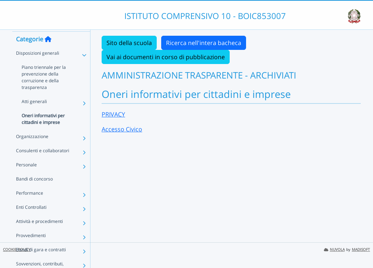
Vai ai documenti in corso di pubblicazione (165, 57)
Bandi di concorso (34, 192)
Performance (29, 206)
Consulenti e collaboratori (42, 164)
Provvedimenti (31, 249)
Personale (26, 178)
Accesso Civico (122, 129)
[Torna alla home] (48, 52)
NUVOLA (334, 249)
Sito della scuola (129, 43)
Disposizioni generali (37, 66)
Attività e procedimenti (39, 235)
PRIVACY (113, 114)
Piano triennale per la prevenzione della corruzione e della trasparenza (44, 90)
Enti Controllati (31, 220)
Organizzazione (32, 150)
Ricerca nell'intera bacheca (203, 43)
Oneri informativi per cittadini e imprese (43, 132)
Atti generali (34, 115)
